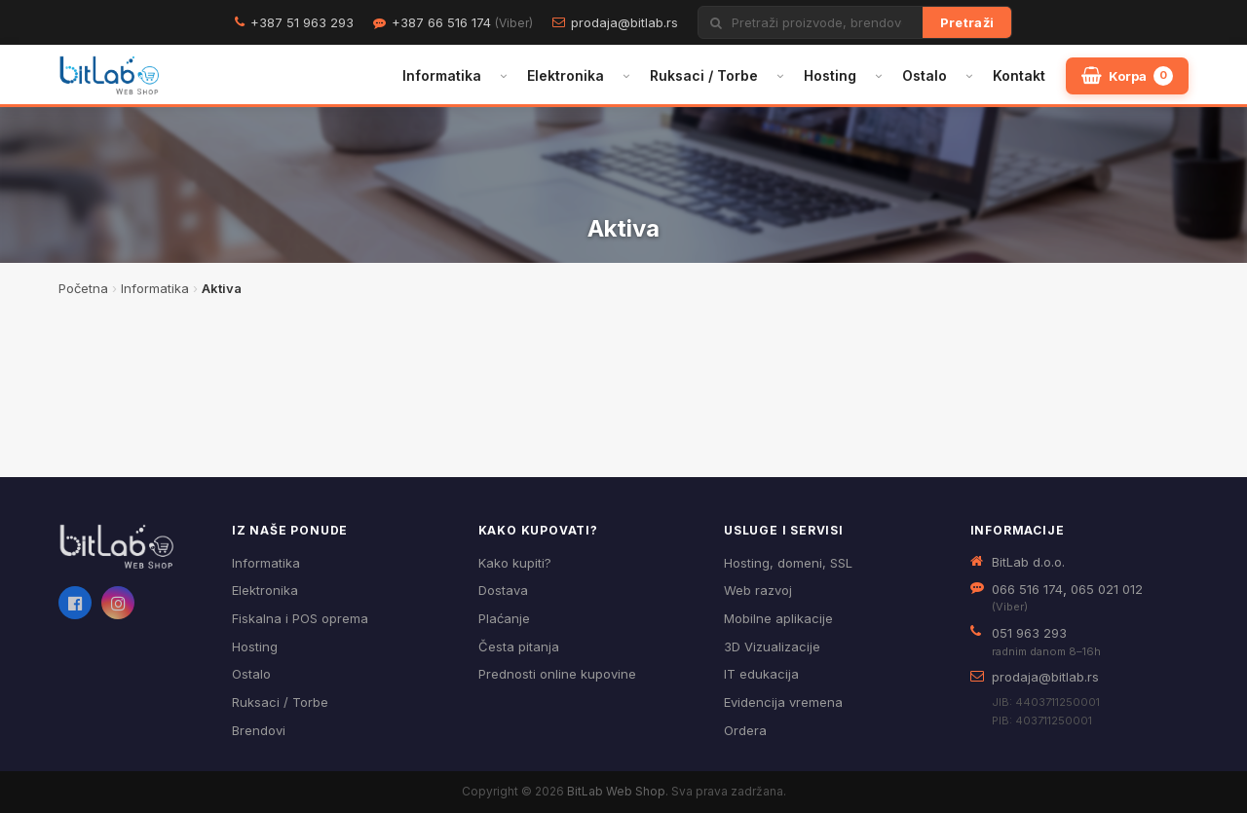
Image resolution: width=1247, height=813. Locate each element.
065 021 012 (1107, 589)
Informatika (441, 75)
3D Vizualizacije (772, 646)
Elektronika (565, 75)
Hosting (830, 75)
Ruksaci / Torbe (704, 75)
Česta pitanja (518, 646)
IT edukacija (761, 674)
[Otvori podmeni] (503, 75)
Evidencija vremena (783, 702)
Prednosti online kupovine (557, 674)
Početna (83, 288)
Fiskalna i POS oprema (300, 618)
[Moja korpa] (1127, 75)
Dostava (503, 590)
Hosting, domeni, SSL (788, 563)
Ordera (745, 730)
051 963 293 (1029, 633)
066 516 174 (1027, 589)
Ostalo (924, 75)
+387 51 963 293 (302, 22)
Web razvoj (758, 590)
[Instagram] (117, 602)
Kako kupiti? (514, 563)
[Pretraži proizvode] (827, 22)
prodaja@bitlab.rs (624, 22)
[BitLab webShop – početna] (131, 547)
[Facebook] (75, 602)
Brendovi (258, 730)
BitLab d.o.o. (1028, 562)
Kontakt (1019, 75)
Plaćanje (504, 618)
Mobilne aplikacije (778, 618)
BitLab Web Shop (616, 791)
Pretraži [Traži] (967, 22)
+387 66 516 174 (462, 22)
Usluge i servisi (784, 530)
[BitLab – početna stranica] (109, 75)
